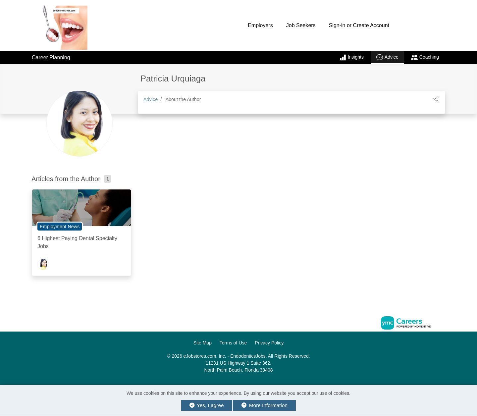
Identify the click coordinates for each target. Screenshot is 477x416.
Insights (352, 57)
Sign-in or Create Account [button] (359, 25)
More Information (264, 405)
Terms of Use (233, 342)
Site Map (202, 342)
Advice (387, 57)
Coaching (425, 57)
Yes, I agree (206, 405)
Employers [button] (260, 25)
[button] (435, 98)
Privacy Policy (269, 342)
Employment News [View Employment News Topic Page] (60, 226)
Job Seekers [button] (301, 25)
